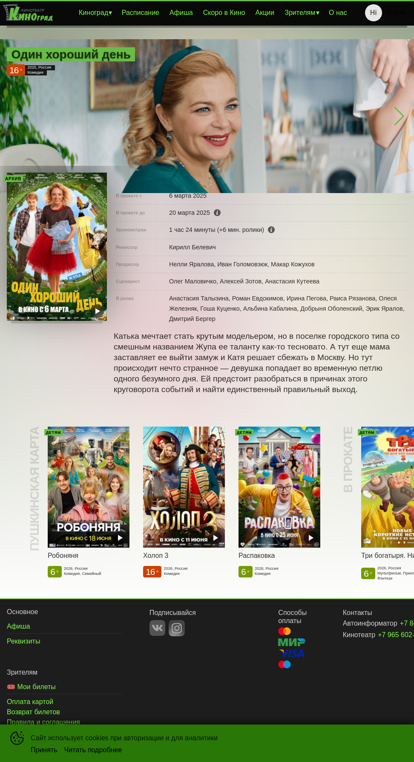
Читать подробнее (93, 749)
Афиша (181, 12)
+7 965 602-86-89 (382, 634)
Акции (265, 12)
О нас (338, 12)
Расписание (140, 12)
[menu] (203, 12)
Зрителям (300, 12)
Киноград (93, 12)
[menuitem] (95, 12)
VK (157, 628)
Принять (44, 749)
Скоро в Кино (224, 12)
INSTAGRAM (177, 628)
